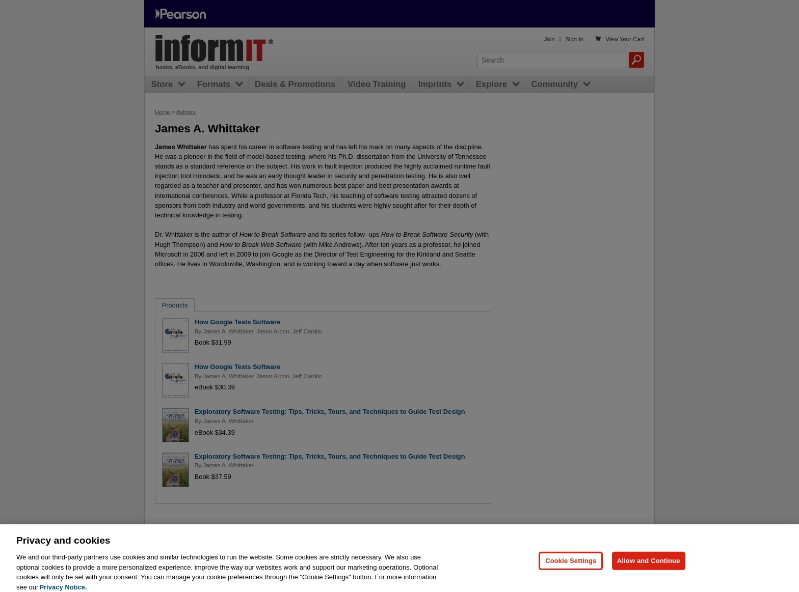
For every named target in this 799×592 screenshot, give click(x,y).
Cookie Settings (570, 566)
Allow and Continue (648, 566)
